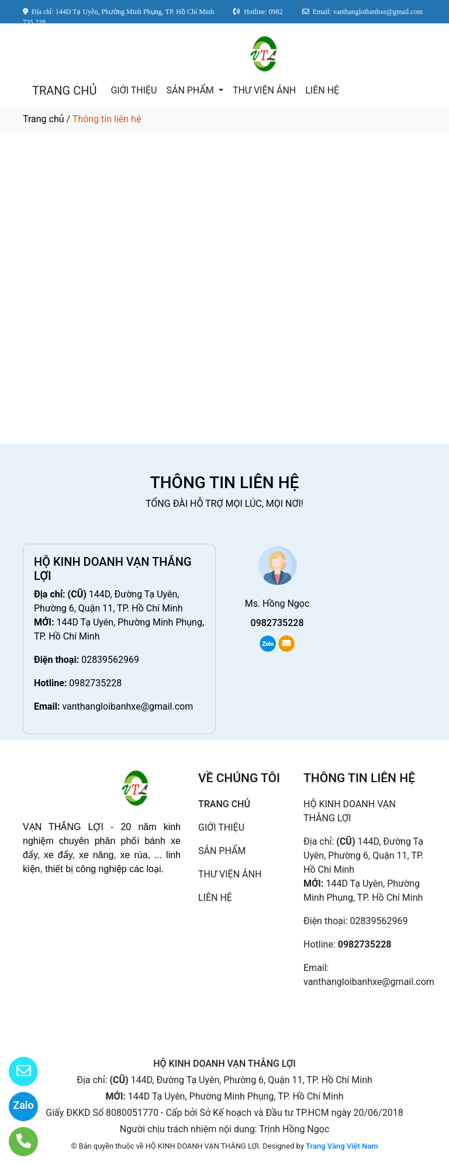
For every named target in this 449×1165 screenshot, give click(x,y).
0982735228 (95, 683)
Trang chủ (43, 119)
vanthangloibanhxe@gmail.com (127, 706)
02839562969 (110, 659)
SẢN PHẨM (191, 90)
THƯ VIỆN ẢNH (264, 90)
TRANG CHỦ (64, 91)
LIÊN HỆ (322, 90)
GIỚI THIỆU (133, 90)
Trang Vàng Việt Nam (342, 1146)
